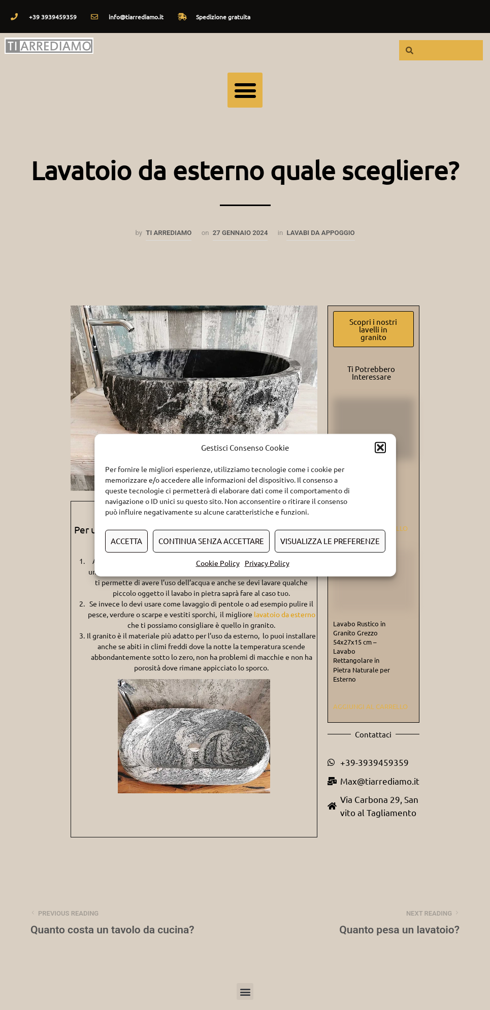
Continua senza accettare (211, 541)
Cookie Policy (218, 562)
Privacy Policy (267, 562)
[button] (380, 448)
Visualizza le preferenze (330, 541)
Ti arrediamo (168, 233)
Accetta (126, 541)
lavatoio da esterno (284, 614)
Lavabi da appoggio (320, 233)
